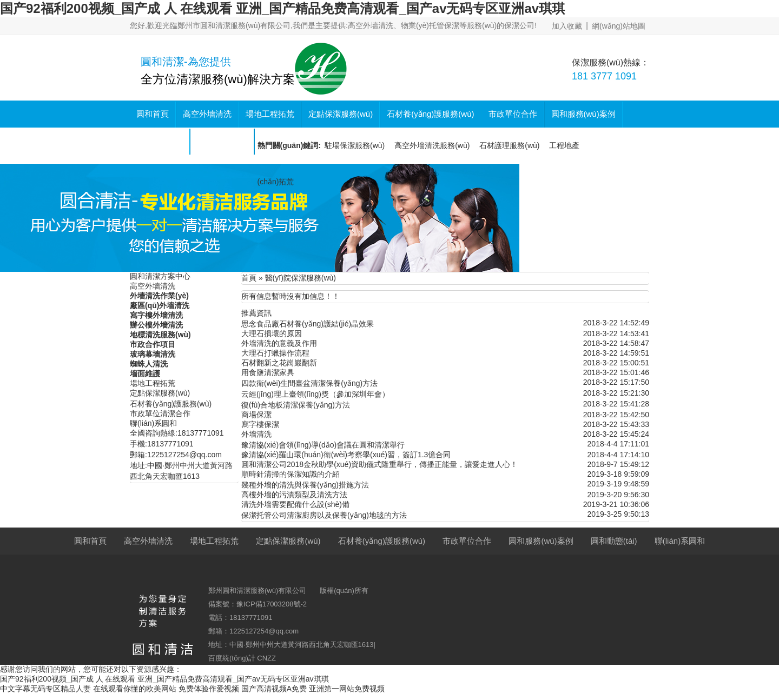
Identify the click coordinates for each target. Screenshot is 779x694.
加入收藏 (567, 26)
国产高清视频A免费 (274, 688)
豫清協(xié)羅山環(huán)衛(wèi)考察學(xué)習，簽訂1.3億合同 (346, 454)
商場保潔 (256, 414)
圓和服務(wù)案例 (583, 113)
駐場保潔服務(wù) (355, 145)
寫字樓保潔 (260, 424)
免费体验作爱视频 (209, 688)
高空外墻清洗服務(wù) (432, 145)
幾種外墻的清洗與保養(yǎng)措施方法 (305, 485)
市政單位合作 (512, 113)
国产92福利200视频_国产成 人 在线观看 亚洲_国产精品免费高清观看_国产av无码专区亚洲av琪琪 (282, 8)
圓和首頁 (152, 113)
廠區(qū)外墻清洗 (159, 305)
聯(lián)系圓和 (222, 140)
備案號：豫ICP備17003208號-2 (257, 604)
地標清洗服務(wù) (160, 334)
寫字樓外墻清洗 (156, 315)
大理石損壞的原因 (271, 333)
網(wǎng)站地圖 (618, 26)
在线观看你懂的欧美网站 (134, 688)
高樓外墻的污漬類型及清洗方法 (294, 494)
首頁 (248, 277)
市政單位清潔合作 (160, 413)
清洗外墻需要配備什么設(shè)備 (295, 504)
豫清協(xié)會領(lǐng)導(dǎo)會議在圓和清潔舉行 (323, 445)
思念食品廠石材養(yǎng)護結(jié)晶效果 (307, 323)
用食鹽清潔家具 (267, 372)
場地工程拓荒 (270, 113)
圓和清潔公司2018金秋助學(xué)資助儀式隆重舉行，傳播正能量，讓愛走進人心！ (379, 464)
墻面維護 (145, 373)
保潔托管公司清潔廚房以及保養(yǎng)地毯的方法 (324, 515)
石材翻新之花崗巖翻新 (279, 362)
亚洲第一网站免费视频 (347, 688)
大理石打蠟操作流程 (275, 353)
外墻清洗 (256, 434)
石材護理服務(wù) (509, 145)
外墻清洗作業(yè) (159, 295)
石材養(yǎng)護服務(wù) (430, 113)
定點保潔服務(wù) (340, 113)
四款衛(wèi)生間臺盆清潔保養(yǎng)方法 (309, 383)
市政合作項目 (152, 344)
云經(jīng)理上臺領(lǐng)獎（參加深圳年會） (315, 394)
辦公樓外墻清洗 (156, 325)
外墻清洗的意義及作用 (279, 343)
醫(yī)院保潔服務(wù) (300, 277)
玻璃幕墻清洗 (152, 354)
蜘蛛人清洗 (149, 363)
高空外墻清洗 (207, 113)
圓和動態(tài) (159, 140)
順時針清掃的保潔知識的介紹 (290, 474)
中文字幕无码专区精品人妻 (45, 688)
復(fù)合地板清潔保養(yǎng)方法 (295, 405)
